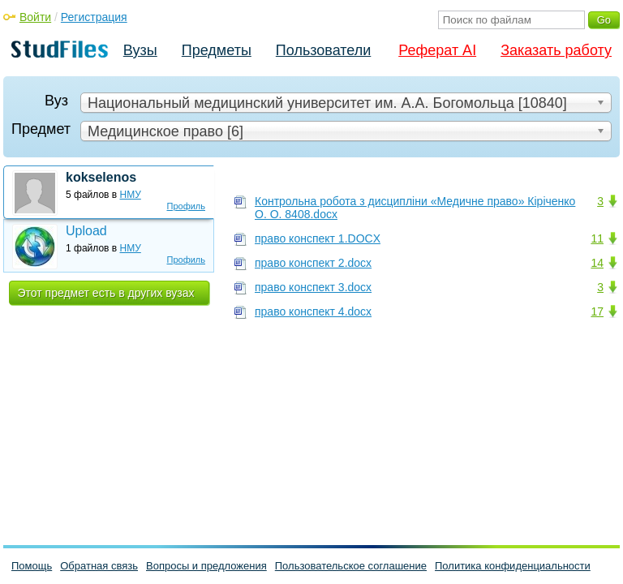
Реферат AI (437, 50)
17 (597, 311)
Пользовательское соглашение (351, 566)
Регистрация (94, 17)
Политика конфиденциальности (513, 566)
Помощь (31, 566)
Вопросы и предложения (206, 566)
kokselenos (101, 177)
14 (597, 262)
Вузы (140, 50)
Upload (86, 231)
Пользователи (323, 50)
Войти (35, 17)
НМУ (130, 194)
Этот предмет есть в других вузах (106, 292)
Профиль (186, 206)
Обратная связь (99, 566)
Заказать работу (556, 50)
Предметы (216, 50)
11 (597, 238)
